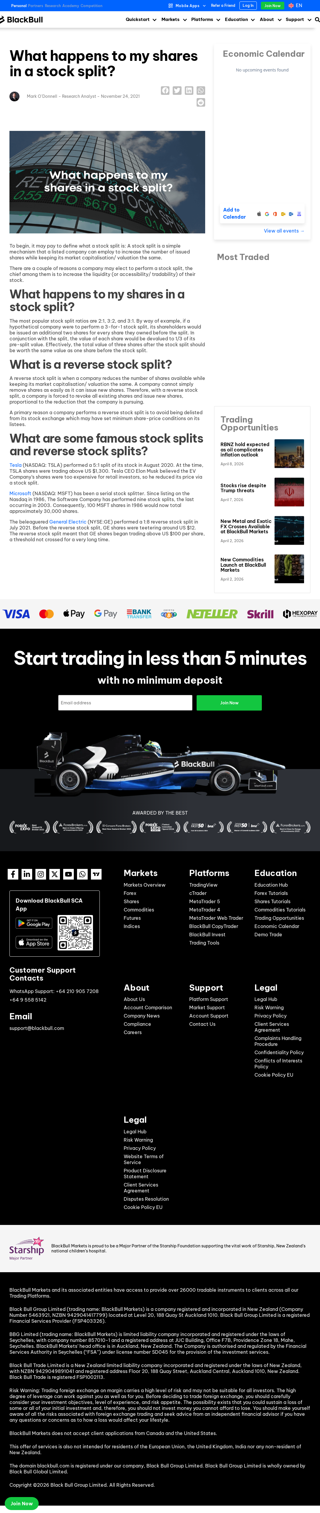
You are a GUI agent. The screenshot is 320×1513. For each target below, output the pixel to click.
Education (236, 19)
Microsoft (20, 493)
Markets (170, 19)
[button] (165, 90)
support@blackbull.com (36, 1028)
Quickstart (138, 19)
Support (295, 19)
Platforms (202, 19)
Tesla (15, 465)
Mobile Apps (188, 6)
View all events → (284, 231)
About (267, 19)
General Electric (67, 522)
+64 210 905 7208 (77, 991)
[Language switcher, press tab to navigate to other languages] (295, 5)
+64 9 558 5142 (27, 999)
